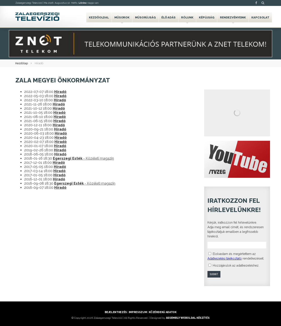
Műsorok (122, 17)
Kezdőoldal (99, 17)
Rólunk (187, 17)
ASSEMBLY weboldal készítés (188, 317)
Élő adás (168, 17)
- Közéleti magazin (83, 158)
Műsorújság (145, 17)
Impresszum (138, 312)
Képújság (206, 17)
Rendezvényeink (233, 17)
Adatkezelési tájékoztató (224, 258)
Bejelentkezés (116, 312)
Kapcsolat (260, 17)
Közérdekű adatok (162, 312)
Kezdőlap (21, 63)
